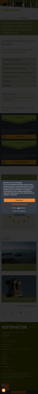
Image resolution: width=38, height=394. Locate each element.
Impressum (15, 211)
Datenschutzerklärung (21, 211)
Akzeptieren (19, 200)
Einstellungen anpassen (19, 204)
